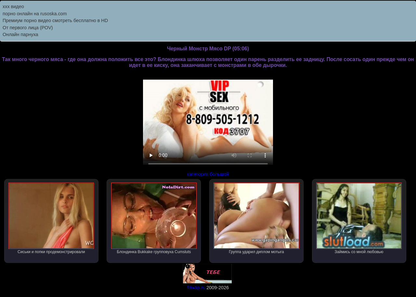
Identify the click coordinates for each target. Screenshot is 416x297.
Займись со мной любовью (359, 218)
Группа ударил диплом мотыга (256, 218)
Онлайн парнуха (20, 34)
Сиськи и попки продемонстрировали (51, 218)
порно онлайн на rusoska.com (35, 13)
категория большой (208, 174)
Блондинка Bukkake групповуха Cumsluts (154, 218)
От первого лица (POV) (28, 27)
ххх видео (13, 6)
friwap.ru (196, 287)
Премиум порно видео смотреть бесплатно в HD (55, 20)
